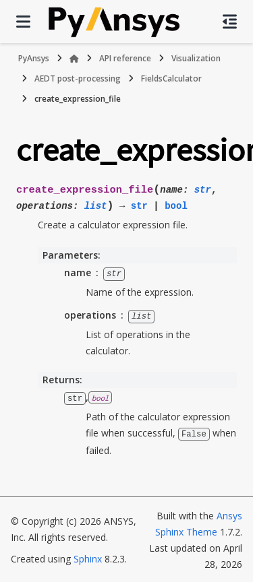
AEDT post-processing (77, 78)
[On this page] (229, 21)
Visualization (196, 58)
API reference (125, 58)
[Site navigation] (23, 21)
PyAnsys (33, 58)
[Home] (74, 59)
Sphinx (88, 557)
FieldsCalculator (171, 78)
